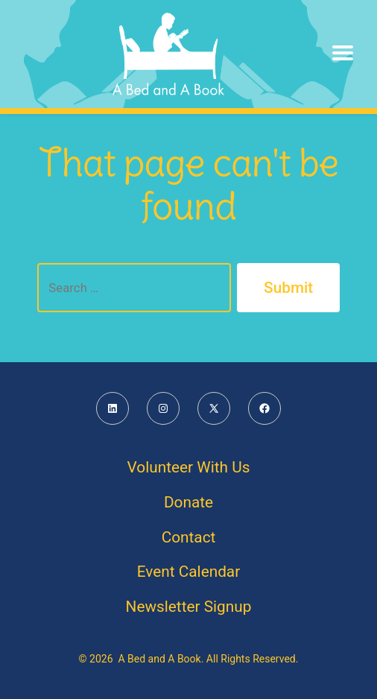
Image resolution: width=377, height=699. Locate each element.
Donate (188, 502)
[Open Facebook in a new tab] (264, 408)
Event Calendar (188, 572)
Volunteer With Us (188, 467)
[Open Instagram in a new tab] (163, 408)
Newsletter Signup (189, 607)
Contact (189, 537)
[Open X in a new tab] (213, 408)
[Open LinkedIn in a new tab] (112, 408)
